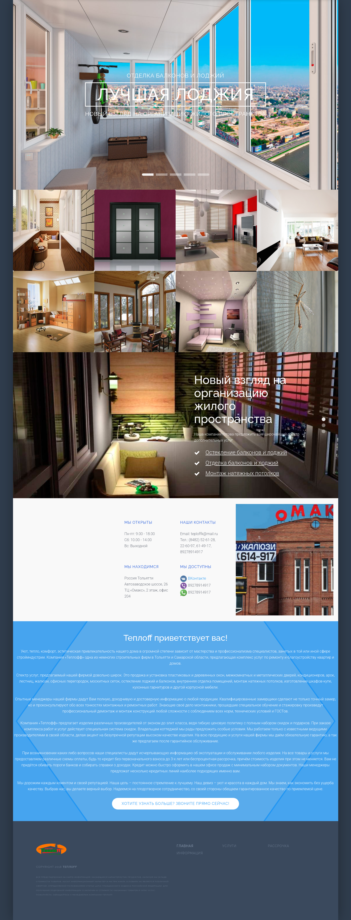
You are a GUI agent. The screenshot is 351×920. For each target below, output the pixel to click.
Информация (190, 853)
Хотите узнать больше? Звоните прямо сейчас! (176, 803)
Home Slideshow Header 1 (203, 174)
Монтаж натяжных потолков (242, 473)
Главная (185, 846)
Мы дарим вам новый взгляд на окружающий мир (323, 431)
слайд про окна (161, 174)
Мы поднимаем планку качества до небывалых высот (323, 425)
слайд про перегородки (175, 174)
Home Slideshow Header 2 (148, 174)
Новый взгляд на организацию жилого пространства (323, 419)
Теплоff (70, 866)
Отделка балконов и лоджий (242, 463)
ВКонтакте (193, 578)
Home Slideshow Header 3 (189, 174)
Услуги (229, 846)
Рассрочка (278, 846)
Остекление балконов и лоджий (246, 452)
